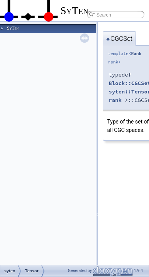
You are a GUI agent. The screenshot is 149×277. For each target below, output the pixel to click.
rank (115, 100)
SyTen (12, 28)
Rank (136, 53)
